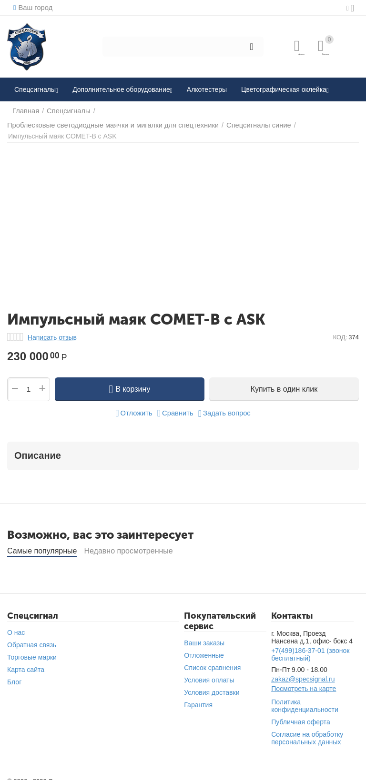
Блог (14, 674)
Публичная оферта (300, 714)
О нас (16, 625)
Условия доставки (211, 685)
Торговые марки (32, 649)
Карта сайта (25, 662)
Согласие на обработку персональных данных (307, 730)
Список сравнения (212, 660)
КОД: (340, 329)
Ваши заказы (204, 635)
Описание (37, 448)
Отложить (135, 405)
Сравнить (175, 405)
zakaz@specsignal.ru (303, 671)
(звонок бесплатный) (310, 646)
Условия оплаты (209, 672)
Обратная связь (31, 637)
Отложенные (204, 648)
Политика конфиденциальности (304, 698)
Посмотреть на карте (303, 681)
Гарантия (198, 697)
